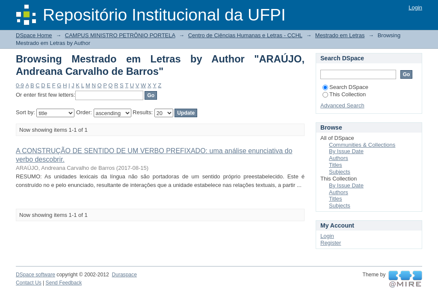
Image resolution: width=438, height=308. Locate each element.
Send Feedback (64, 283)
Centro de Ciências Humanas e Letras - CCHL (245, 35)
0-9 (20, 85)
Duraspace (124, 275)
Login (415, 7)
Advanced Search (342, 105)
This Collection (344, 94)
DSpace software (35, 275)
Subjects (339, 172)
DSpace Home (34, 35)
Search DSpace (345, 87)
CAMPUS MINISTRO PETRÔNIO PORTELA (120, 35)
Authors (338, 158)
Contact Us (28, 283)
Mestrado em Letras (340, 35)
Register (330, 243)
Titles (335, 165)
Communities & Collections (362, 145)
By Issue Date (346, 151)
